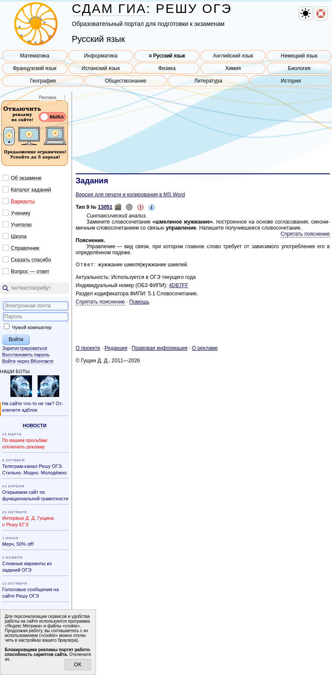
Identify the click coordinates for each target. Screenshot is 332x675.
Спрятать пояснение (305, 234)
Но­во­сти (34, 425)
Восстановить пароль (26, 354)
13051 (105, 207)
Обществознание (126, 81)
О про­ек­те (88, 348)
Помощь (139, 302)
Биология (299, 68)
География (43, 81)
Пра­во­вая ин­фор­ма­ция (160, 348)
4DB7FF (178, 285)
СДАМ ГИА (109, 8)
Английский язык (233, 56)
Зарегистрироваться (24, 348)
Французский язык (34, 68)
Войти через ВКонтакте (28, 361)
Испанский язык (101, 68)
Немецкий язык (299, 56)
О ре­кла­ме (205, 348)
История (291, 81)
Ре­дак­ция (116, 348)
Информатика (101, 56)
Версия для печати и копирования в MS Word (130, 195)
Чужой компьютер (27, 327)
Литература (208, 81)
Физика (167, 68)
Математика (34, 56)
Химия (233, 68)
